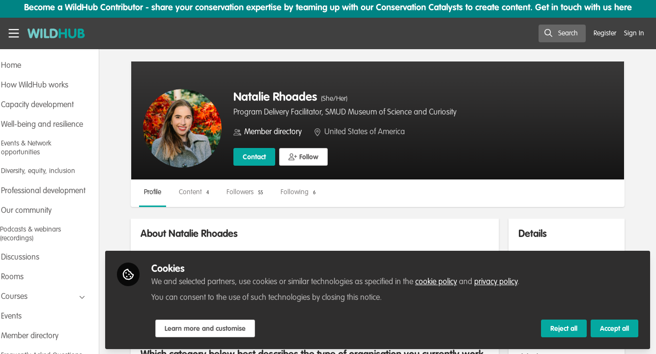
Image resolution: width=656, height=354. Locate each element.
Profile (179, 192)
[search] (562, 33)
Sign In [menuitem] (634, 33)
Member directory (299, 132)
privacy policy (522, 281)
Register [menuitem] (605, 33)
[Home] (56, 33)
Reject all (563, 327)
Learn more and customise (231, 327)
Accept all (614, 327)
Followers (271, 192)
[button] (330, 157)
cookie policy (463, 281)
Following (324, 192)
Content (220, 192)
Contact (280, 157)
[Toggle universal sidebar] (14, 33)
